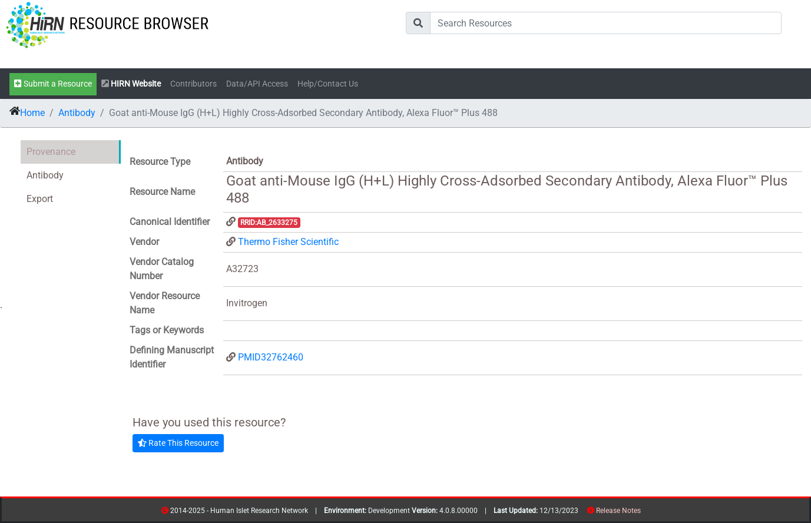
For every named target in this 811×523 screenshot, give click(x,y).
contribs (648, 512)
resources (645, 512)
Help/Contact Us (327, 84)
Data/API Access (257, 84)
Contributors (193, 84)
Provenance (51, 151)
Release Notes (618, 511)
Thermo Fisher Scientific (288, 241)
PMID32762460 (270, 357)
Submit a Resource (53, 84)
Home (32, 112)
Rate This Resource (178, 443)
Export (40, 198)
